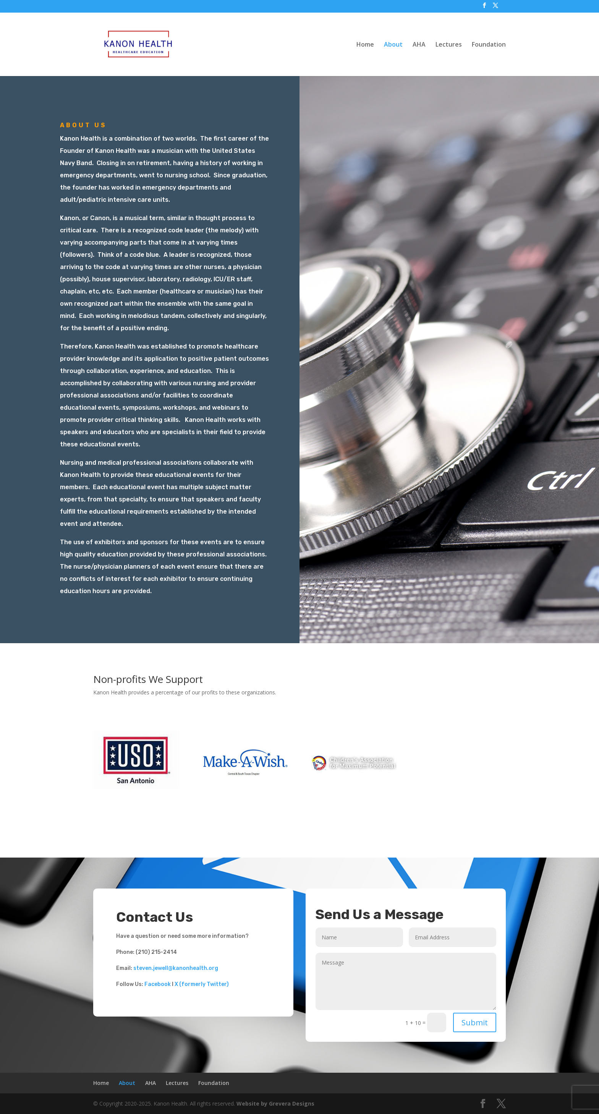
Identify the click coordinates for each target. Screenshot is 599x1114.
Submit (474, 1022)
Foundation (489, 45)
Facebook (157, 984)
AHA (419, 45)
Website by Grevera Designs (275, 1103)
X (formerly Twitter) (202, 984)
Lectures (448, 45)
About (393, 45)
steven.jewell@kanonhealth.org (175, 968)
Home (365, 45)
